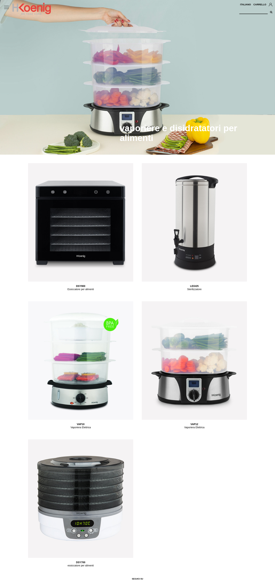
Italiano (245, 4)
